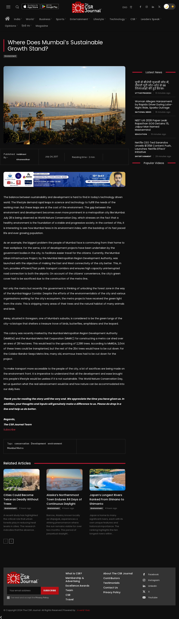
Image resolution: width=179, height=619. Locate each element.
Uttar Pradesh (143, 93)
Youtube (152, 597)
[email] (24, 590)
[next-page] (11, 541)
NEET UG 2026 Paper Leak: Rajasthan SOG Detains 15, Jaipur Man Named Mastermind (152, 125)
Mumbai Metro (15, 448)
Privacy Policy (42, 597)
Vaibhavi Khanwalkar (23, 157)
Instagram (154, 580)
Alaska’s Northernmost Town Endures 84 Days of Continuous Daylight (64, 499)
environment (55, 443)
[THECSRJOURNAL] (87, 7)
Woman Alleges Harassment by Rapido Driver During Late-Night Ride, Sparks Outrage (153, 104)
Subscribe (9, 429)
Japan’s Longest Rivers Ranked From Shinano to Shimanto (107, 499)
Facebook (153, 574)
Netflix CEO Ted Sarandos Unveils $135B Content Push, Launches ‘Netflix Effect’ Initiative (153, 147)
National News (143, 112)
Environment (10, 56)
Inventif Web (83, 610)
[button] (17, 7)
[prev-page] (5, 541)
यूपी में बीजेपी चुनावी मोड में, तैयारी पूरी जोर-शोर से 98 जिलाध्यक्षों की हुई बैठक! (152, 85)
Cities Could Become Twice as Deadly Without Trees (20, 499)
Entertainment (143, 156)
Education (141, 134)
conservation (22, 443)
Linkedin (152, 586)
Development (38, 443)
